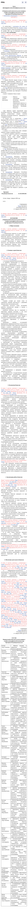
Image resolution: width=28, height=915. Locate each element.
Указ (6, 87)
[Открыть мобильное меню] (25, 2)
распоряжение (9, 156)
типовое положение (5, 67)
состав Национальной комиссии (13, 55)
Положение (6, 50)
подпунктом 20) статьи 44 (20, 26)
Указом (2, 21)
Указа (16, 480)
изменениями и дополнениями (10, 15)
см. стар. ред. (21, 120)
